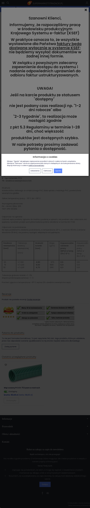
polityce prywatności (36, 166)
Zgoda (58, 171)
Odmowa (47, 171)
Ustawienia (34, 171)
